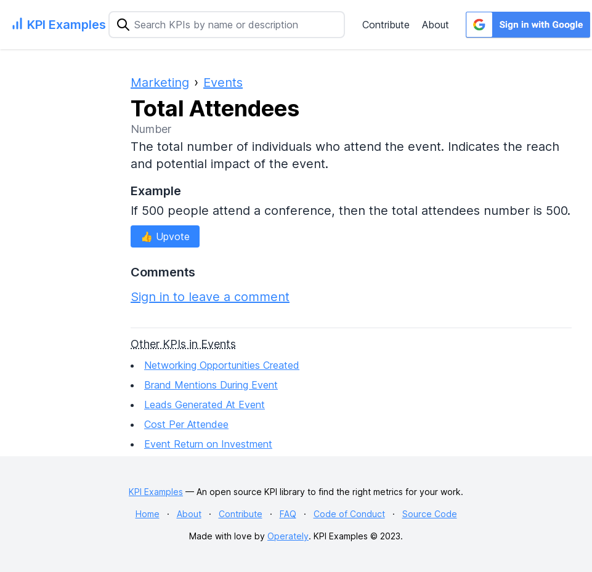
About (435, 24)
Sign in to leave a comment (210, 296)
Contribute (386, 24)
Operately (288, 536)
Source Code (429, 514)
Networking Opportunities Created (221, 365)
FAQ (288, 514)
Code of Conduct (349, 514)
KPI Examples (156, 491)
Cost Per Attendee (186, 424)
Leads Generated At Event (204, 404)
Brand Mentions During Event (211, 385)
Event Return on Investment (208, 444)
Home (148, 514)
